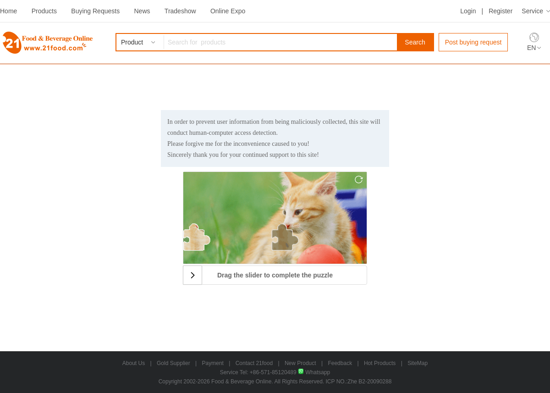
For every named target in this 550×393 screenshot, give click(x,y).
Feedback (340, 363)
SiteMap (417, 363)
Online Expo (227, 11)
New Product (300, 363)
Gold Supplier (173, 363)
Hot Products (380, 363)
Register (500, 11)
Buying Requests (95, 11)
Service (532, 11)
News (142, 11)
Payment (213, 363)
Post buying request (473, 42)
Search (415, 42)
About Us (133, 363)
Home (8, 11)
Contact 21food (254, 363)
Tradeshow (180, 11)
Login (468, 11)
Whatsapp (314, 372)
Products (44, 11)
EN (531, 47)
